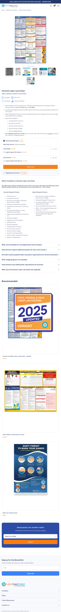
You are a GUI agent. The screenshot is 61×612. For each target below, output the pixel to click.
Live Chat (49, 133)
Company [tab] (5, 591)
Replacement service (16, 173)
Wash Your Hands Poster (10, 513)
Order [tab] (4, 595)
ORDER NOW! (46, 2)
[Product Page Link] (30, 319)
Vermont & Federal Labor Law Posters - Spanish (17, 356)
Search (30, 542)
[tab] (30, 244)
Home (3, 10)
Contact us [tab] (5, 605)
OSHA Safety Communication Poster (13, 434)
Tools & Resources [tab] (8, 600)
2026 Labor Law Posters (12, 10)
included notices (17, 131)
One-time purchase (14, 141)
